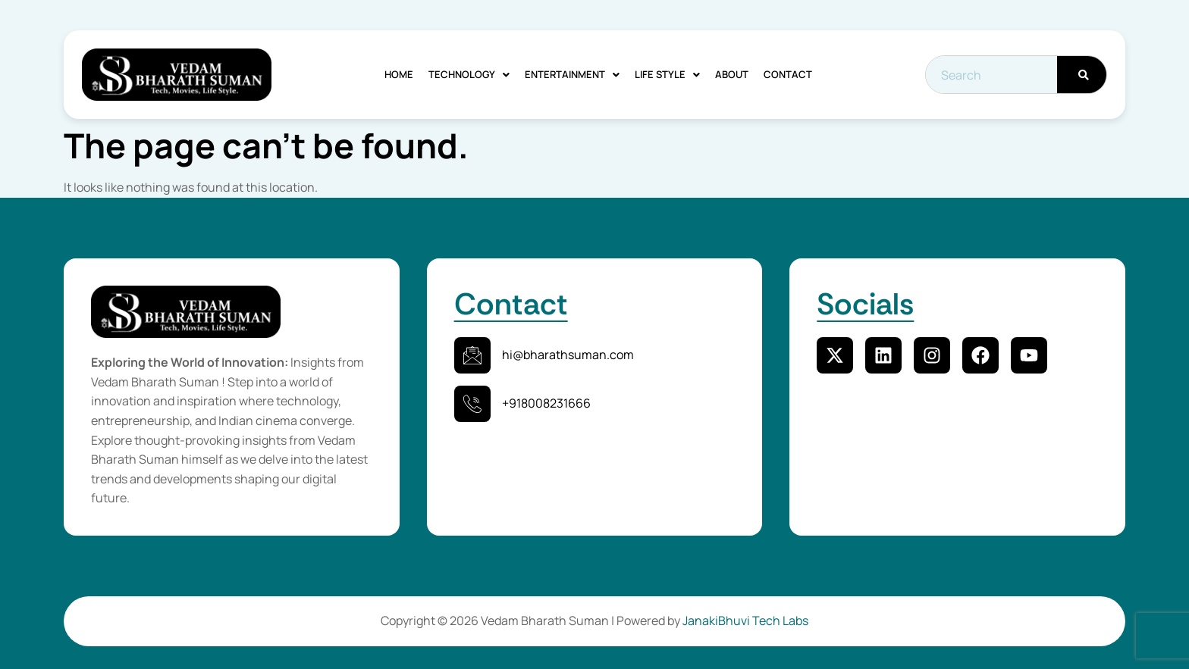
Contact (788, 74)
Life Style (667, 74)
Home (398, 74)
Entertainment (572, 74)
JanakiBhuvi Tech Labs (745, 620)
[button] (469, 74)
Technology (469, 74)
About (731, 74)
